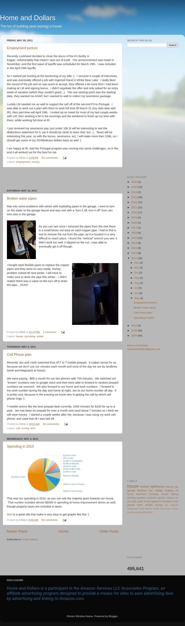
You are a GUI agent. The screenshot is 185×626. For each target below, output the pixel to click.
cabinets (174, 505)
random (170, 497)
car (176, 486)
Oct (136, 272)
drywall (164, 494)
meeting (131, 497)
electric (170, 486)
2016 (134, 232)
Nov (137, 267)
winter (40, 336)
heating (169, 490)
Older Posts (109, 531)
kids (162, 508)
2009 (134, 330)
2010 (134, 325)
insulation (167, 501)
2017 (134, 227)
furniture (148, 508)
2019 (134, 217)
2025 (134, 187)
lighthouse (157, 486)
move (175, 501)
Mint (10, 514)
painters (136, 512)
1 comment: (50, 332)
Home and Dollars (28, 18)
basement (141, 494)
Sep (137, 277)
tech (32, 428)
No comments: (50, 157)
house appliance (152, 501)
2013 (134, 248)
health (156, 508)
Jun (136, 293)
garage (131, 490)
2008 (134, 335)
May (137, 298)
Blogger (113, 616)
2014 (134, 242)
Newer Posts (17, 531)
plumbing (30, 336)
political (144, 512)
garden (161, 497)
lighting (174, 494)
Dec (137, 262)
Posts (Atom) (30, 539)
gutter (140, 501)
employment (23, 161)
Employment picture (22, 48)
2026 (134, 181)
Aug (137, 282)
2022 (134, 202)
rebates (149, 505)
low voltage (156, 490)
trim (129, 501)
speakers (141, 497)
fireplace (142, 490)
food (142, 508)
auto (134, 501)
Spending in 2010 (20, 446)
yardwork (152, 497)
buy (166, 505)
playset (131, 505)
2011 (134, 258)
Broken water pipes (22, 198)
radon (140, 505)
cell (18, 428)
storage (159, 505)
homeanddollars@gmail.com (143, 349)
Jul (136, 287)
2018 (134, 222)
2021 (134, 207)
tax (176, 497)
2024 (134, 192)
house (19, 336)
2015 (134, 237)
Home (63, 531)
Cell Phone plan (19, 355)
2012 (134, 253)
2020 (134, 212)
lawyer (168, 508)
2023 (134, 197)
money (36, 161)
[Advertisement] (63, 178)
